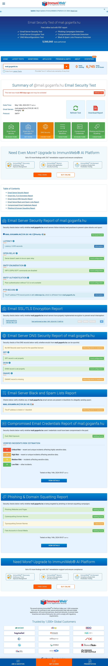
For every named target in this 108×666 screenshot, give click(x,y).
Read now (74, 11)
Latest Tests (18, 59)
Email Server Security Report (18, 193)
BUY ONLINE (65, 175)
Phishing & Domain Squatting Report (21, 208)
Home (5, 59)
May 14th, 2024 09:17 (47, 321)
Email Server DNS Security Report (20, 199)
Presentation (90, 664)
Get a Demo (54, 664)
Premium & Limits (63, 59)
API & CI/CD (47, 59)
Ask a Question (18, 664)
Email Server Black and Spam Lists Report (23, 202)
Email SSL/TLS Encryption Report (20, 196)
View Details (54, 481)
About (77, 59)
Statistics (90, 58)
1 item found (99, 524)
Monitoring (33, 59)
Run (66, 66)
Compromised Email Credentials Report (22, 205)
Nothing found (98, 436)
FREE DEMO (42, 175)
